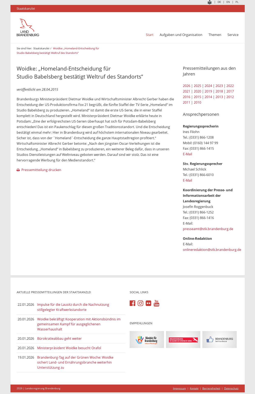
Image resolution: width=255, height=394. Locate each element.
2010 (197, 102)
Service (233, 34)
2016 (186, 97)
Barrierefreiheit (211, 388)
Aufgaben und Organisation (181, 34)
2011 (186, 102)
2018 (219, 91)
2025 (197, 85)
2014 (208, 97)
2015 (197, 97)
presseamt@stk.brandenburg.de (208, 229)
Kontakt (194, 388)
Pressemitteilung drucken (41, 170)
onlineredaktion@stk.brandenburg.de (212, 249)
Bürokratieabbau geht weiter (59, 338)
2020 (197, 91)
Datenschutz (231, 388)
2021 (186, 91)
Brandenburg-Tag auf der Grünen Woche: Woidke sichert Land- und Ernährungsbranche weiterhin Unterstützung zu (75, 362)
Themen (215, 34)
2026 (186, 85)
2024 (208, 85)
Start (149, 34)
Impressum (179, 388)
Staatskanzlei (41, 48)
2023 (219, 85)
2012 (230, 97)
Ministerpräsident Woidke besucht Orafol (69, 348)
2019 (208, 91)
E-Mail (187, 154)
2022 (230, 85)
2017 (230, 91)
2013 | (221, 97)
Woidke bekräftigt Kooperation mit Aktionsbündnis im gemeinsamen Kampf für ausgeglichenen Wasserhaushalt (79, 324)
